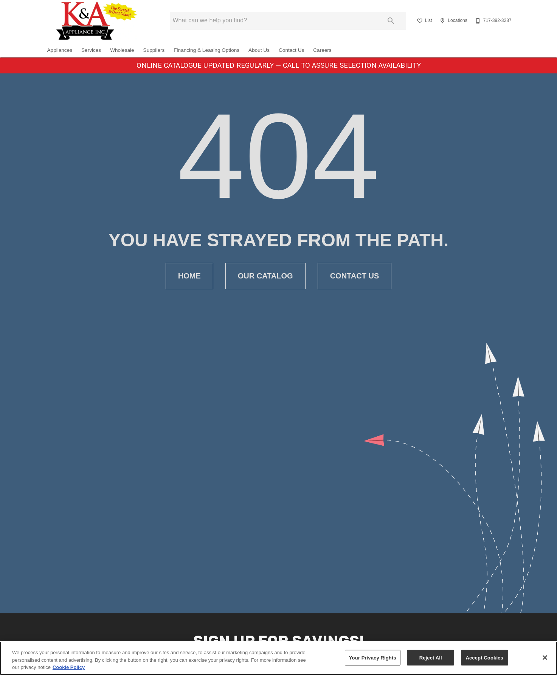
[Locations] (452, 20)
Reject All (430, 657)
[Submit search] (391, 21)
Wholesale (122, 50)
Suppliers (154, 50)
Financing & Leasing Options (206, 50)
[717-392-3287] (492, 20)
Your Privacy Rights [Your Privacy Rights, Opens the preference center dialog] (372, 657)
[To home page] (97, 20)
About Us (259, 50)
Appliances (60, 50)
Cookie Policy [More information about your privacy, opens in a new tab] (69, 667)
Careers (322, 50)
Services (91, 50)
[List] (423, 20)
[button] (419, 20)
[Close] (545, 657)
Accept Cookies (484, 657)
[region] (278, 658)
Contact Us (291, 50)
